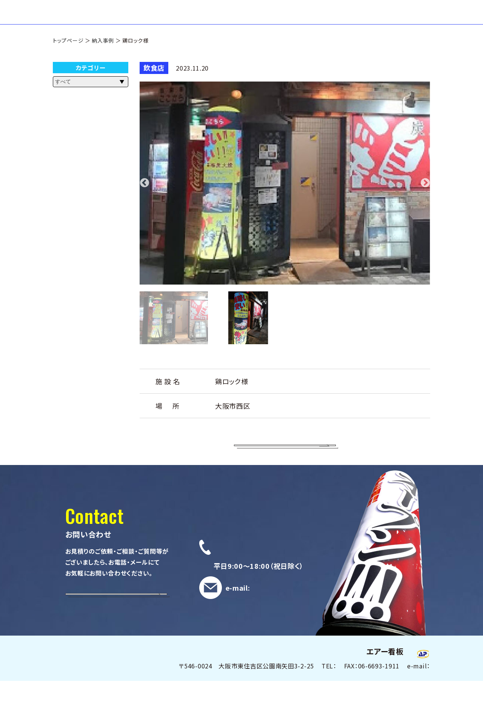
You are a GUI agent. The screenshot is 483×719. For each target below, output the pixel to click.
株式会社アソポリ (333, 689)
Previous (144, 202)
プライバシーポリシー (401, 689)
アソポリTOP (342, 19)
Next (425, 202)
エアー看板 (86, 19)
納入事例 (103, 55)
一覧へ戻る (285, 472)
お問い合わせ (407, 19)
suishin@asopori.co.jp (289, 637)
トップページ (68, 55)
